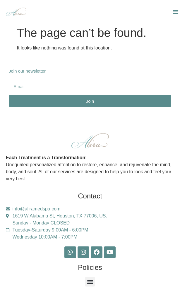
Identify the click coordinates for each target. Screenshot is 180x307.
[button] (175, 11)
